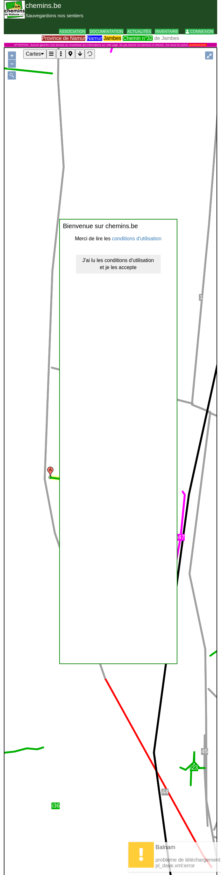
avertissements (197, 44)
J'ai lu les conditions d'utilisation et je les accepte (118, 264)
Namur (94, 38)
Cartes (35, 54)
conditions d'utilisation (136, 238)
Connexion (199, 31)
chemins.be (43, 6)
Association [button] (72, 31)
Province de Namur (63, 38)
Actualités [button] (139, 31)
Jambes (112, 38)
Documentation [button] (106, 31)
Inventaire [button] (166, 31)
